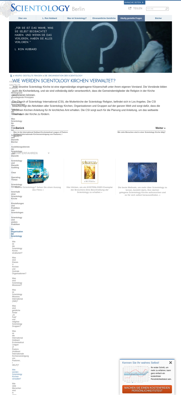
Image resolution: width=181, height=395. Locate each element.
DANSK (14, 335)
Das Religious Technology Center (26, 280)
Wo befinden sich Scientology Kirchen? (24, 236)
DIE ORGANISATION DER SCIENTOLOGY (63, 75)
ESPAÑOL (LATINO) (54, 339)
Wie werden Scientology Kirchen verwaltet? (26, 217)
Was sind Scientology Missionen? (26, 181)
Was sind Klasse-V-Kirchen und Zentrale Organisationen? (25, 175)
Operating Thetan (19, 132)
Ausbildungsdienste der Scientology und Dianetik (22, 116)
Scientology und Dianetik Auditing (27, 122)
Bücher (158, 18)
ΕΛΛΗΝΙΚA (49, 345)
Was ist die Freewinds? (22, 270)
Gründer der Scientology (22, 98)
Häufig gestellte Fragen (131, 18)
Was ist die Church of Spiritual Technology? (25, 286)
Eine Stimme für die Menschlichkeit (102, 336)
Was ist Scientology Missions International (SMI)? (24, 187)
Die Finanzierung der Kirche (24, 292)
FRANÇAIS (16, 339)
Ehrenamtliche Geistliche (104, 18)
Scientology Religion (138, 336)
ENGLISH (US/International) (25, 329)
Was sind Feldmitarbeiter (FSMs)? (26, 230)
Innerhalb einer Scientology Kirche (23, 143)
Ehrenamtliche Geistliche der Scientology (142, 350)
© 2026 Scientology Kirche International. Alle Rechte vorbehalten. (42, 391)
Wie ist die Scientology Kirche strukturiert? (25, 168)
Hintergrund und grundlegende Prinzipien (22, 87)
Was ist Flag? (18, 265)
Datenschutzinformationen (87, 394)
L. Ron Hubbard (49, 18)
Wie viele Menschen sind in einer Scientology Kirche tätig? (26, 224)
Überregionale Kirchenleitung (24, 275)
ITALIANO (49, 349)
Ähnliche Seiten (133, 2)
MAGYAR (48, 329)
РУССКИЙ (16, 350)
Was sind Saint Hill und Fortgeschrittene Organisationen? (26, 250)
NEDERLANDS (18, 356)
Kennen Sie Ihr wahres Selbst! (140, 362)
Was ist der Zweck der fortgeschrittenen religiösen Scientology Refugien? (23, 258)
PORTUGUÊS (51, 352)
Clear (13, 127)
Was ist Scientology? (77, 18)
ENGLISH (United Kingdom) (25, 332)
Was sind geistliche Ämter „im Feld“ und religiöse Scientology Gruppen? (27, 195)
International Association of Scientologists (142, 356)
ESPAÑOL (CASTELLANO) (57, 342)
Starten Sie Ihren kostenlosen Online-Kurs (143, 344)
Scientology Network (138, 333)
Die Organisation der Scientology (26, 162)
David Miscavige (136, 340)
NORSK (48, 332)
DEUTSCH (16, 359)
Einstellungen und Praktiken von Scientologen (26, 150)
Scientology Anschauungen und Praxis (97, 331)
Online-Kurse (90, 349)
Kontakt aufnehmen (93, 356)
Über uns (22, 18)
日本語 (14, 346)
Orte (86, 359)
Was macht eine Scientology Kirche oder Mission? (27, 243)
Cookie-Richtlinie (111, 394)
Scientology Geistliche (21, 137)
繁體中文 (15, 353)
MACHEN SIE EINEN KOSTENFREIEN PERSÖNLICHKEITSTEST (147, 389)
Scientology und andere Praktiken (26, 157)
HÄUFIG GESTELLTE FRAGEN (29, 75)
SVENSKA (49, 335)
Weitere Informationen (95, 352)
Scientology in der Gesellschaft (25, 297)
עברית (14, 342)
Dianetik (132, 330)
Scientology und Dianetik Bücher (26, 111)
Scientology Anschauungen (24, 93)
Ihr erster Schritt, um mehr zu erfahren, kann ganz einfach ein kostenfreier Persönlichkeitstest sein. (161, 373)
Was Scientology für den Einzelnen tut (22, 104)
